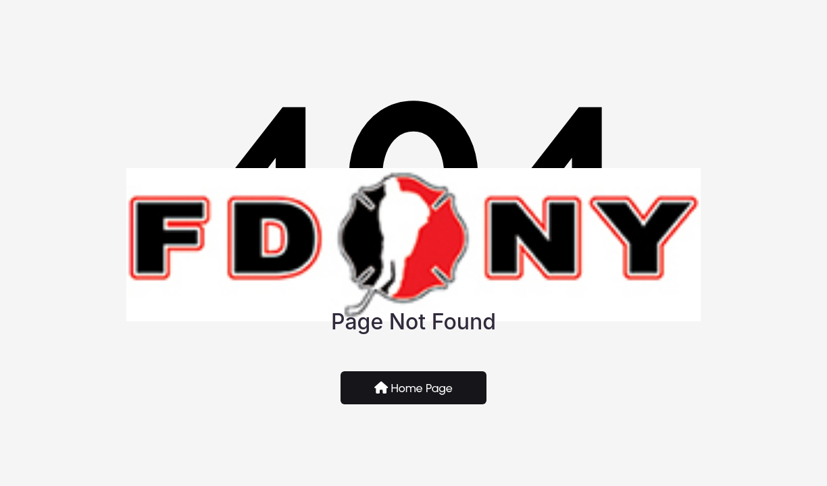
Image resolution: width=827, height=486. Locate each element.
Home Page (413, 388)
